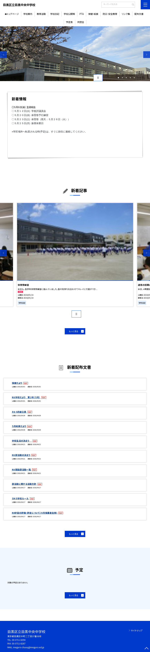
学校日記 (54, 14)
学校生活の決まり (22, 440)
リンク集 (126, 14)
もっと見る (73, 331)
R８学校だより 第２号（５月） (26, 397)
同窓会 (80, 22)
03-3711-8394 (18, 639)
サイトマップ (137, 630)
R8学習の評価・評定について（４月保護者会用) (35, 512)
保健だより (17, 383)
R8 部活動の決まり (21, 455)
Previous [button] (3, 54)
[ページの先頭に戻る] (146, 648)
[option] (75, 53)
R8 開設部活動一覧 (21, 469)
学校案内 (27, 14)
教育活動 (41, 14)
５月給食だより (19, 426)
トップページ (13, 14)
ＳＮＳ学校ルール (20, 498)
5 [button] (134, 78)
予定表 (69, 22)
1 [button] (118, 78)
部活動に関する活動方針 (24, 483)
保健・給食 (93, 14)
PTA (81, 14)
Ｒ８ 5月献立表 (19, 411)
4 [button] (130, 78)
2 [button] (122, 78)
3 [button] (126, 78)
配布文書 (138, 14)
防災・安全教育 (110, 14)
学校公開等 (69, 14)
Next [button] (146, 54)
